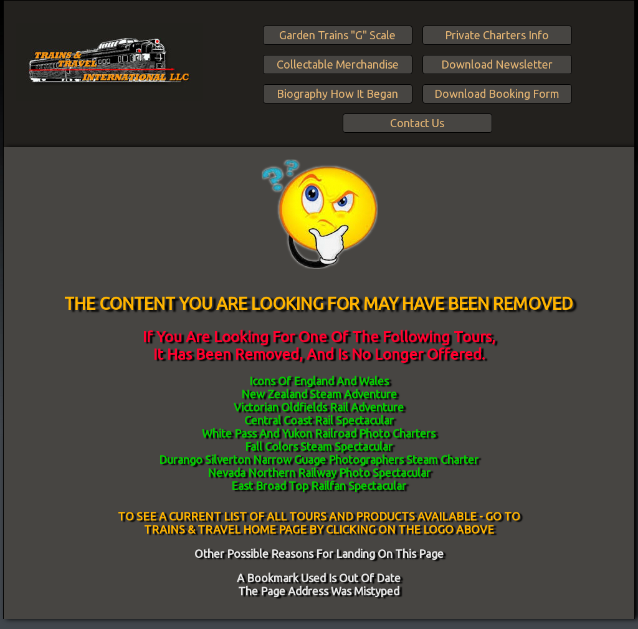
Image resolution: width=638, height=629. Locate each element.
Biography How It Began (337, 93)
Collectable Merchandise (338, 64)
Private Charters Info (497, 35)
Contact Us (417, 123)
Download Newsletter (497, 64)
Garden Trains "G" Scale (337, 35)
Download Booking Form (496, 93)
